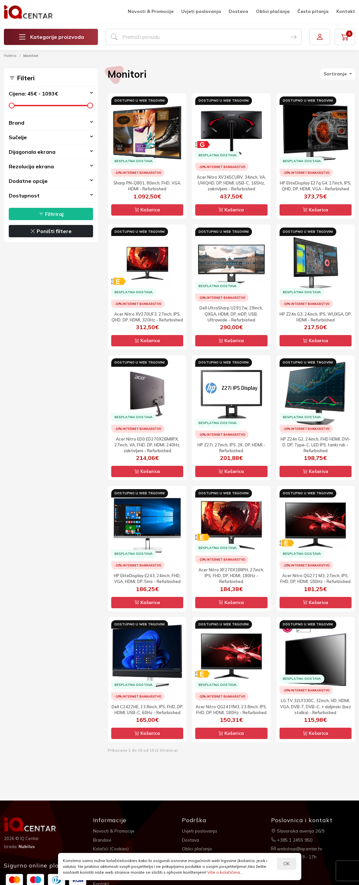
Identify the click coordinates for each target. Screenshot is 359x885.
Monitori (30, 55)
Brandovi (102, 839)
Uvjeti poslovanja (201, 11)
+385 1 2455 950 (291, 839)
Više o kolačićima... (225, 872)
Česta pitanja (313, 11)
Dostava (238, 11)
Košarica (147, 210)
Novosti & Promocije (151, 11)
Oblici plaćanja (273, 11)
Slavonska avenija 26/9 (298, 831)
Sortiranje (336, 74)
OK (286, 864)
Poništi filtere (51, 231)
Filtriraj (51, 214)
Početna (10, 55)
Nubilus (27, 846)
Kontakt (345, 11)
